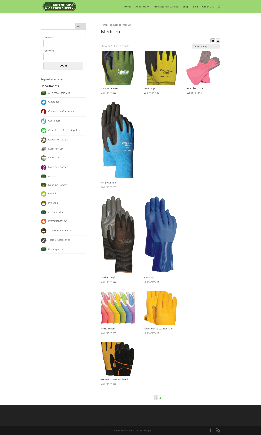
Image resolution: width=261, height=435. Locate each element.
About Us (140, 6)
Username (48, 37)
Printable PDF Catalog (166, 6)
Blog (195, 6)
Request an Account (52, 79)
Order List (208, 6)
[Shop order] (206, 46)
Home (127, 6)
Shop (186, 6)
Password (48, 50)
